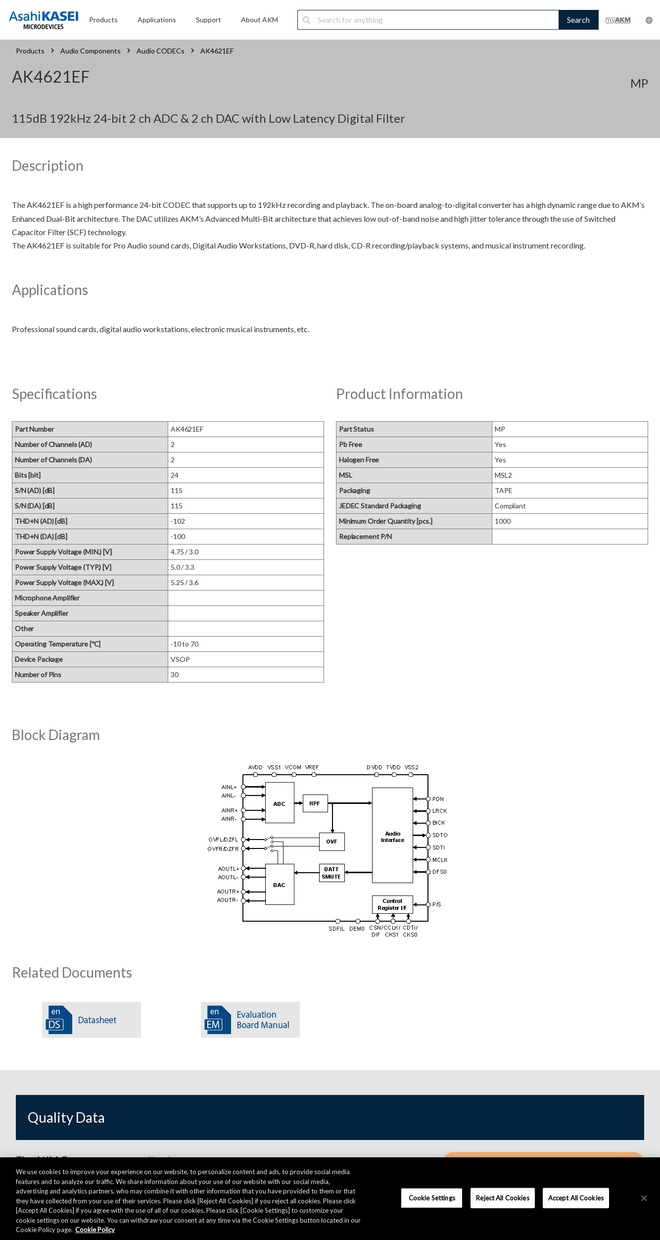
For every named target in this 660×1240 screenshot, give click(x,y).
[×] (644, 1198)
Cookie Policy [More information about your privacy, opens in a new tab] (95, 1230)
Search (578, 19)
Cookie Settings (432, 1197)
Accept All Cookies (576, 1197)
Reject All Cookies (502, 1197)
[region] (330, 1198)
